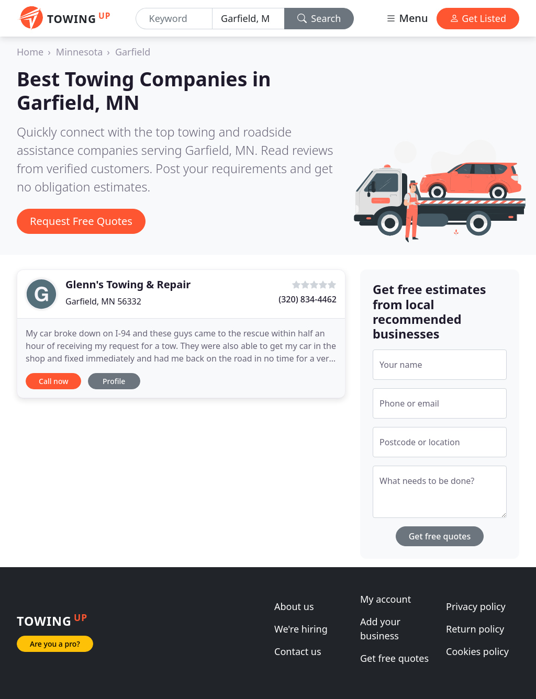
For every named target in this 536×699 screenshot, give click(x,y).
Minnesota (79, 52)
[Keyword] (174, 18)
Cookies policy (477, 651)
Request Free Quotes (81, 221)
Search (319, 18)
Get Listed (478, 18)
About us (294, 606)
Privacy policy (476, 606)
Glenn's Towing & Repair (128, 284)
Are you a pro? (55, 644)
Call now (53, 381)
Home (30, 52)
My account (385, 599)
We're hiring (301, 629)
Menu (407, 18)
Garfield (132, 52)
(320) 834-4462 (307, 299)
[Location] (248, 18)
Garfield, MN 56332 (103, 301)
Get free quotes (440, 536)
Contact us (297, 651)
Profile (114, 381)
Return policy (475, 629)
